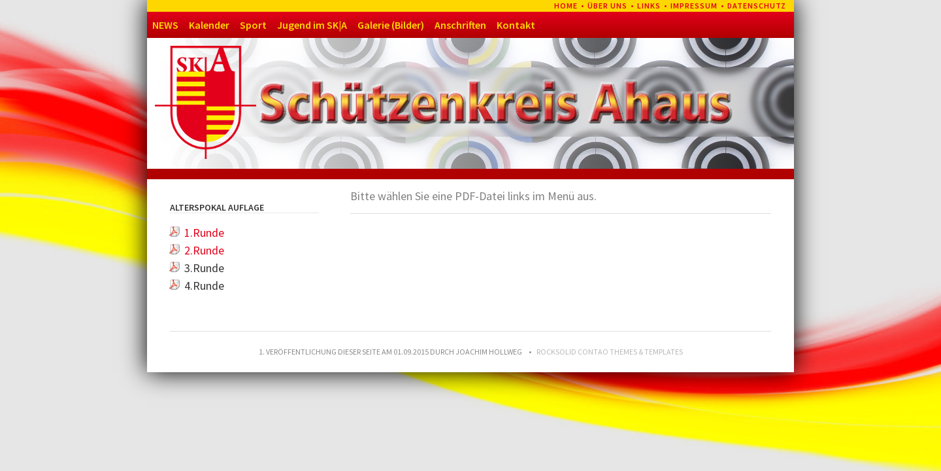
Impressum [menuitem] (694, 5)
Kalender (209, 24)
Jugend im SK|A (312, 24)
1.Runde (204, 232)
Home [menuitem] (566, 5)
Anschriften (460, 24)
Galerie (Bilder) (390, 24)
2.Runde (204, 250)
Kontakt (516, 24)
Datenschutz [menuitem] (756, 5)
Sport (253, 24)
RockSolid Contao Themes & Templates (610, 352)
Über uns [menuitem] (607, 5)
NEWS (165, 24)
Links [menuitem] (649, 5)
